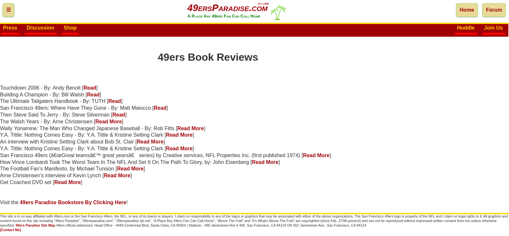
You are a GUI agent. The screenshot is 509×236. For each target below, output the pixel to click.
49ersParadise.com (227, 7)
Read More (108, 121)
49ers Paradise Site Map (35, 225)
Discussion (40, 28)
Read (89, 88)
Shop (70, 28)
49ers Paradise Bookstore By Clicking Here (73, 202)
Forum (494, 10)
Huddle (466, 28)
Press (10, 28)
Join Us (493, 28)
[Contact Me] (10, 230)
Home (467, 10)
